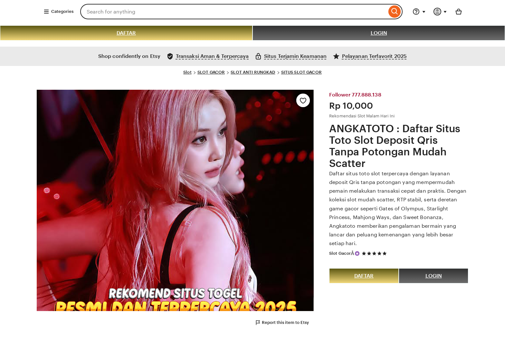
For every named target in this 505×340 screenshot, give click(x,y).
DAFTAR (126, 33)
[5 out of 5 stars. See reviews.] (375, 253)
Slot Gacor (340, 253)
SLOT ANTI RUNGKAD (253, 72)
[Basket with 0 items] (458, 11)
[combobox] (233, 11)
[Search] (395, 11)
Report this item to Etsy (282, 323)
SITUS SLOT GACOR (301, 72)
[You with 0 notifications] (440, 11)
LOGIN (379, 33)
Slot (187, 72)
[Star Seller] (357, 253)
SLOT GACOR (211, 72)
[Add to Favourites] (303, 100)
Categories (58, 11)
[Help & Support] (419, 11)
